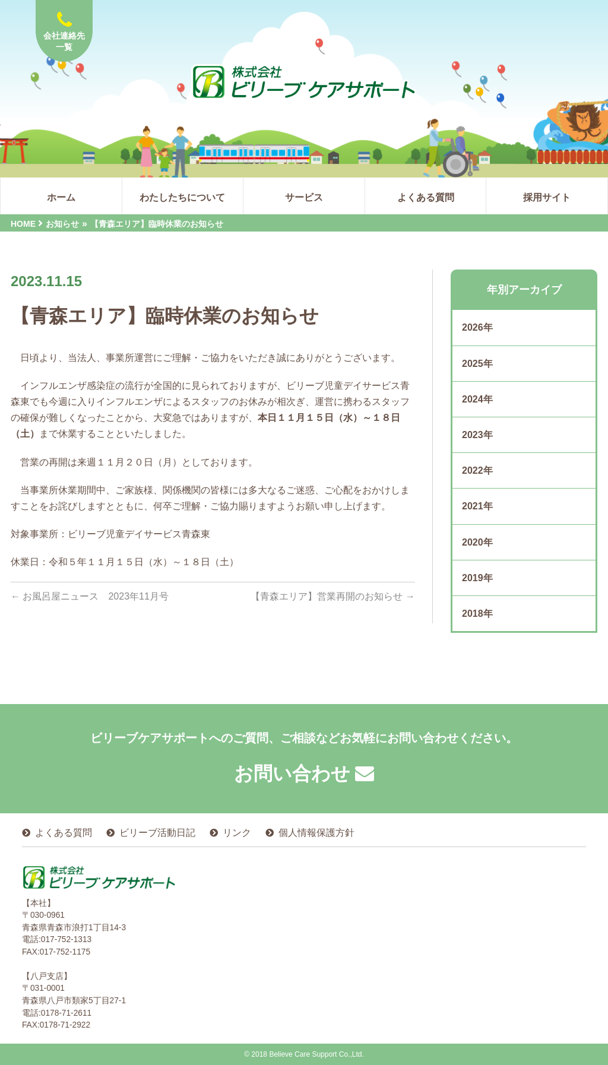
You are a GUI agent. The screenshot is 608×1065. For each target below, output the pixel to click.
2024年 (477, 399)
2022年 (477, 470)
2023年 (477, 435)
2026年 (477, 327)
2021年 (477, 506)
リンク (237, 833)
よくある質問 (63, 833)
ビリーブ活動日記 (157, 833)
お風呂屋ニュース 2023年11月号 (90, 596)
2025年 (477, 364)
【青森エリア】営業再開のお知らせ (332, 596)
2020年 (477, 542)
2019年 (477, 578)
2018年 (477, 613)
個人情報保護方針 (316, 833)
